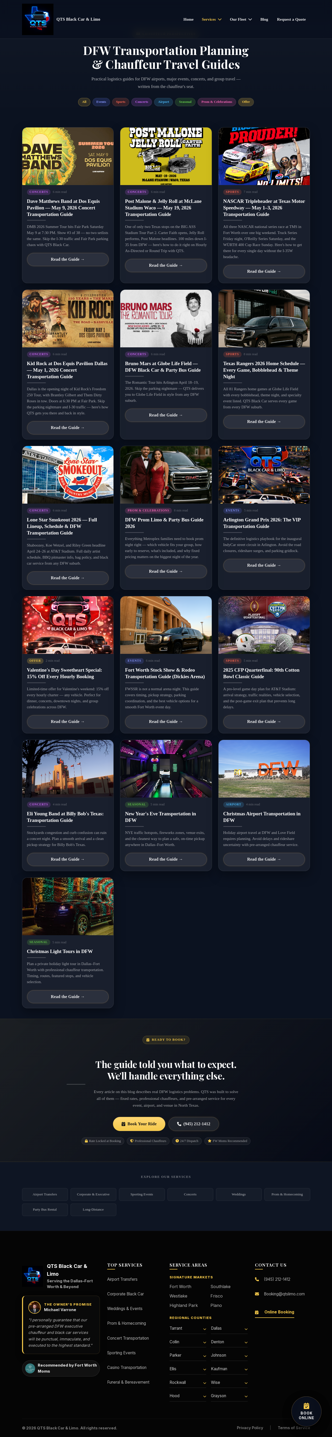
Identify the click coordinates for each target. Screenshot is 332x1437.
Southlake (220, 1286)
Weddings (239, 1194)
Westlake (178, 1296)
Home (188, 19)
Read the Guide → (68, 259)
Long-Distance (93, 1209)
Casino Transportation (126, 1367)
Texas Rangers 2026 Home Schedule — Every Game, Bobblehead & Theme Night (264, 370)
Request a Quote (291, 19)
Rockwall (188, 1382)
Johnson (229, 1355)
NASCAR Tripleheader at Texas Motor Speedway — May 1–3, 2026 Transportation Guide (264, 207)
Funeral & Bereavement (128, 1382)
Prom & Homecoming (287, 1194)
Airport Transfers (45, 1194)
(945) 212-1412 (193, 1124)
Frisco (216, 1296)
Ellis (188, 1368)
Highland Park (184, 1305)
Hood (188, 1395)
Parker (188, 1355)
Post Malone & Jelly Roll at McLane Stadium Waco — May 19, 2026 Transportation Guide (163, 207)
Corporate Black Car (125, 1293)
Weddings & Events (125, 1308)
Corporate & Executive (93, 1194)
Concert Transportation (128, 1338)
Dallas (229, 1328)
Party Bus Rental (45, 1209)
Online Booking (274, 1312)
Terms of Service (294, 1427)
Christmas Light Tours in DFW (60, 951)
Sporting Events (141, 1194)
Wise (229, 1382)
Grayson (229, 1395)
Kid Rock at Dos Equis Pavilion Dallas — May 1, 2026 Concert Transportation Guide (67, 370)
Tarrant (188, 1328)
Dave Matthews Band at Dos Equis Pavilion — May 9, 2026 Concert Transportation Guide (63, 207)
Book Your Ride (139, 1124)
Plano (216, 1305)
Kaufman (229, 1368)
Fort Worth (180, 1286)
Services (211, 19)
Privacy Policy (250, 1427)
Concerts (190, 1194)
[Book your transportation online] (306, 1411)
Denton (229, 1341)
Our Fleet (241, 19)
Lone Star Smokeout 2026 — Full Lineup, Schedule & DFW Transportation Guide (62, 526)
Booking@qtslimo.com (280, 1293)
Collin (188, 1341)
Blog (264, 19)
